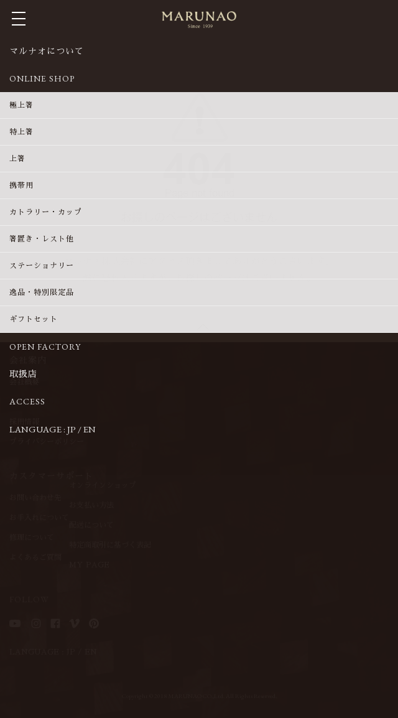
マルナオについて (46, 51)
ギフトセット (33, 319)
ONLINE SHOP (42, 78)
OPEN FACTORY (45, 346)
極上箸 (21, 105)
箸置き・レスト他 (41, 239)
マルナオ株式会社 (199, 19)
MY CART (383, 18)
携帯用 (21, 185)
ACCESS (27, 401)
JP (71, 429)
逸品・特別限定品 (41, 292)
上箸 (17, 158)
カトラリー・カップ (45, 212)
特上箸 (21, 132)
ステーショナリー (41, 265)
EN (89, 429)
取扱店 (23, 374)
